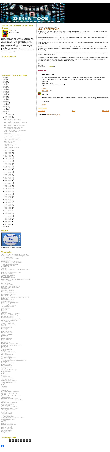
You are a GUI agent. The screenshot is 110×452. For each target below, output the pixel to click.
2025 (4, 79)
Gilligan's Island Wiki (7, 334)
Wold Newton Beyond (7, 358)
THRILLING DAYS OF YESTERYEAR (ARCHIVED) (15, 256)
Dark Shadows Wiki (6, 331)
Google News (5, 433)
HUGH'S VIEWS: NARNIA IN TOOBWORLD (15, 130)
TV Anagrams (5, 420)
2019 (4, 89)
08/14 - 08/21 (8, 174)
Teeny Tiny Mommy (6, 426)
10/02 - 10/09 (8, 163)
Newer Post (41, 111)
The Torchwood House (7, 416)
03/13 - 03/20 (8, 208)
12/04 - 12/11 (8, 117)
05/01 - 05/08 (8, 197)
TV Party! (3, 389)
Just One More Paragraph (8, 409)
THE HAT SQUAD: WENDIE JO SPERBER (14, 125)
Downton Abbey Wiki (7, 332)
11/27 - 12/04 (8, 150)
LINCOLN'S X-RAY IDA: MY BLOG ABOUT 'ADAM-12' (16, 279)
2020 (4, 88)
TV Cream (4, 401)
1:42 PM (44, 104)
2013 (4, 99)
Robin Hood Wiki (5, 348)
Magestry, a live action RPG (8, 424)
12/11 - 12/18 (8, 116)
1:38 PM (44, 88)
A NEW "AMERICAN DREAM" (11, 131)
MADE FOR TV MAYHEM (8, 278)
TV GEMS (4, 268)
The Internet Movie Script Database (11, 396)
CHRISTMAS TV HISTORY (8, 294)
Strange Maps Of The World (8, 419)
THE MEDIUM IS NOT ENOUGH (10, 258)
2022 (4, 84)
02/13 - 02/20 (8, 215)
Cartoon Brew (5, 361)
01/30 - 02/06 (8, 218)
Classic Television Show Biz (8, 382)
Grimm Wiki (4, 335)
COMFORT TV (5, 289)
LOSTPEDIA (4, 341)
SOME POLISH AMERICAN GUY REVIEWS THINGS (15, 269)
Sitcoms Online (5, 390)
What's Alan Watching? (7, 317)
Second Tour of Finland (7, 412)
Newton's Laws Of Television (9, 402)
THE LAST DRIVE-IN (7, 280)
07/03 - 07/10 (8, 183)
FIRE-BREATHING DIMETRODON (10, 286)
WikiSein (3, 350)
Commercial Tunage (6, 327)
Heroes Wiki (4, 337)
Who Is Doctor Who (6, 415)
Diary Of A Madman (6, 356)
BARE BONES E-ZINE (7, 300)
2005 (4, 113)
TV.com (3, 383)
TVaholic (3, 368)
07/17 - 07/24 (8, 180)
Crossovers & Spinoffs (7, 301)
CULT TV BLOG (5, 291)
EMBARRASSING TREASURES (10, 287)
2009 (4, 106)
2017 (4, 93)
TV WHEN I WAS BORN (8, 265)
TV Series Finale (5, 376)
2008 (4, 108)
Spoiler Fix (4, 375)
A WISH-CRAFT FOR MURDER (12, 138)
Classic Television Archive (8, 352)
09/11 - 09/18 (8, 168)
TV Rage (3, 385)
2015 (4, 96)
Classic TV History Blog (7, 323)
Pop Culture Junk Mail (7, 354)
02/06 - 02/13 (8, 216)
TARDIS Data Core (6, 349)
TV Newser (4, 353)
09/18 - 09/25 (8, 166)
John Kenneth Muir (6, 367)
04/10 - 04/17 (8, 202)
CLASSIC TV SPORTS (7, 290)
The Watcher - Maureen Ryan (9, 369)
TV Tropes (4, 386)
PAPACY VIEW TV (8, 136)
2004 (4, 226)
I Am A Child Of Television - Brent (10, 320)
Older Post (105, 111)
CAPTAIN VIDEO (6, 295)
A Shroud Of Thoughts (7, 316)
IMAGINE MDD (5, 283)
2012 (4, 101)
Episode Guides (5, 308)
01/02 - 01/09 (8, 224)
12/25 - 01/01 (8, 114)
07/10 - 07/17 (8, 182)
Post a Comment (42, 108)
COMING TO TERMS (9, 141)
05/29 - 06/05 (8, 191)
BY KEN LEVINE (5, 260)
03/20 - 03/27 (8, 207)
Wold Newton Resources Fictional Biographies (13, 360)
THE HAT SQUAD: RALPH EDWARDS (13, 127)
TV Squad (4, 312)
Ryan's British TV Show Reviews (10, 391)
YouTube (3, 310)
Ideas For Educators (6, 427)
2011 (4, 103)
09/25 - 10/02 (8, 164)
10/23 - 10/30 (8, 158)
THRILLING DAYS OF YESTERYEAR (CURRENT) (15, 254)
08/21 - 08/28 (8, 172)
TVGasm (3, 372)
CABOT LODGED (8, 142)
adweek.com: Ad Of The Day (9, 393)
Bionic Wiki (4, 330)
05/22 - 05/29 (8, 193)
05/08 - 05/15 (8, 196)
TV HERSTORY (5, 267)
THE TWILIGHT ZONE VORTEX (10, 264)
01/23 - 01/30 (8, 219)
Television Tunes (5, 405)
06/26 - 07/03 (8, 185)
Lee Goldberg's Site (6, 365)
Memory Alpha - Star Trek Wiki (9, 343)
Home (73, 111)
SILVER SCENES (6, 271)
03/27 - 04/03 (8, 205)
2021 (4, 86)
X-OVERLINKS (8, 149)
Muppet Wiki (4, 346)
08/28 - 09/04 (8, 171)
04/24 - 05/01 (8, 199)
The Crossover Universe (8, 306)
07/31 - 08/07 (8, 177)
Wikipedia (4, 326)
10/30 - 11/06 (8, 156)
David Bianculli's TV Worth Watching (11, 319)
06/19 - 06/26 (8, 186)
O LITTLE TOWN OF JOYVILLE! (12, 139)
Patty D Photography (7, 428)
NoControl (4, 309)
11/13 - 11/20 (8, 153)
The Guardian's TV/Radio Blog (9, 315)
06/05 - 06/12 (8, 190)
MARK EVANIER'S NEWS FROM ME (11, 261)
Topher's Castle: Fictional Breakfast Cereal (12, 417)
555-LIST (3, 422)
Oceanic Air (4, 411)
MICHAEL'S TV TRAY (7, 276)
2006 (4, 111)
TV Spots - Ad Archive (7, 378)
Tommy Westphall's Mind (8, 304)
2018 (4, 91)
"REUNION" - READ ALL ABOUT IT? (13, 135)
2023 (4, 83)
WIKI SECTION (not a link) (8, 324)
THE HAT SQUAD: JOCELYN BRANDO (14, 121)
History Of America (6, 431)
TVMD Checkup (5, 397)
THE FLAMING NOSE (7, 257)
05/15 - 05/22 (8, 194)
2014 (4, 98)
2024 (4, 81)
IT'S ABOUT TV (5, 282)
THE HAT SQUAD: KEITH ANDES (12, 124)
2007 (4, 109)
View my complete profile (8, 52)
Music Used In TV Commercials (9, 408)
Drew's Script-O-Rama (7, 404)
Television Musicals (6, 413)
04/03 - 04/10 (8, 204)
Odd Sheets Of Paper (7, 423)
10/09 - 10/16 (8, 161)
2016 (4, 94)
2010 (4, 104)
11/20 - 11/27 (8, 152)
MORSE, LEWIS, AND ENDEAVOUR (11, 345)
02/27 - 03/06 (8, 212)
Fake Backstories (6, 364)
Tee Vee (3, 394)
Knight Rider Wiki (6, 339)
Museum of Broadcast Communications (12, 400)
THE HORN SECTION (7, 284)
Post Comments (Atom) (53, 114)
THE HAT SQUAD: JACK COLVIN (12, 119)
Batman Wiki (4, 328)
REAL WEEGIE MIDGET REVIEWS (11, 272)
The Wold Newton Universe (8, 357)
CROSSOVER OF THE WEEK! (11, 147)
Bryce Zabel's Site (6, 371)
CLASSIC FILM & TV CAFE (8, 293)
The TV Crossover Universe (8, 305)
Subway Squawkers (6, 430)
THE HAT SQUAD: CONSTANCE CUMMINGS (15, 122)
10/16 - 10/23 (8, 160)
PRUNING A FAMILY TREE (11, 144)
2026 (4, 78)
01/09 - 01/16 (8, 223)
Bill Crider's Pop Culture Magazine (10, 313)
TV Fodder (4, 374)
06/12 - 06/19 (8, 188)
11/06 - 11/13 (8, 155)
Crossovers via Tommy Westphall (10, 302)
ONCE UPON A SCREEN (8, 275)
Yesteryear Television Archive (9, 380)
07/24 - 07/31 (8, 179)
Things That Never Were (8, 363)
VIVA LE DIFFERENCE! (48, 29)
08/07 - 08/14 (8, 175)
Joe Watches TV (5, 321)
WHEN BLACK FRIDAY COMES (12, 128)
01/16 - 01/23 (8, 221)
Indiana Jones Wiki (6, 338)
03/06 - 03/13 (8, 210)
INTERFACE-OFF (8, 146)
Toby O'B (45, 91)
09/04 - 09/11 (8, 169)
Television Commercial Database (10, 407)
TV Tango (4, 387)
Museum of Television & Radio (9, 398)
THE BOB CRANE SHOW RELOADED (12, 262)
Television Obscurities (7, 379)
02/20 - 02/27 (8, 213)
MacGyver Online (6, 342)
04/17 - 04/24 (8, 201)
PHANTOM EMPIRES (7, 273)
